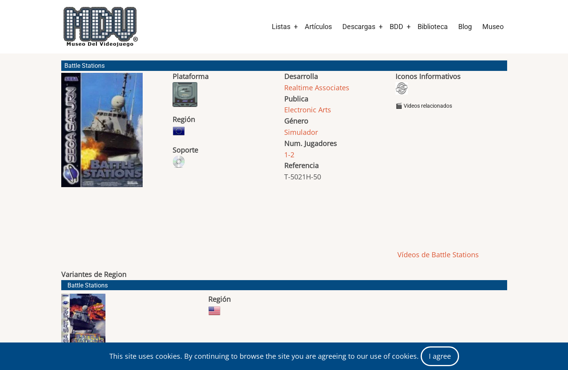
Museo (493, 26)
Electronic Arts (307, 109)
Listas (281, 26)
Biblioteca (433, 26)
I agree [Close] (440, 356)
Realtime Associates (316, 87)
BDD (396, 26)
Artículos (318, 26)
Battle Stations (87, 285)
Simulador (301, 132)
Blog (465, 26)
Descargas (358, 26)
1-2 (289, 154)
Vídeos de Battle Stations (437, 254)
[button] (102, 133)
